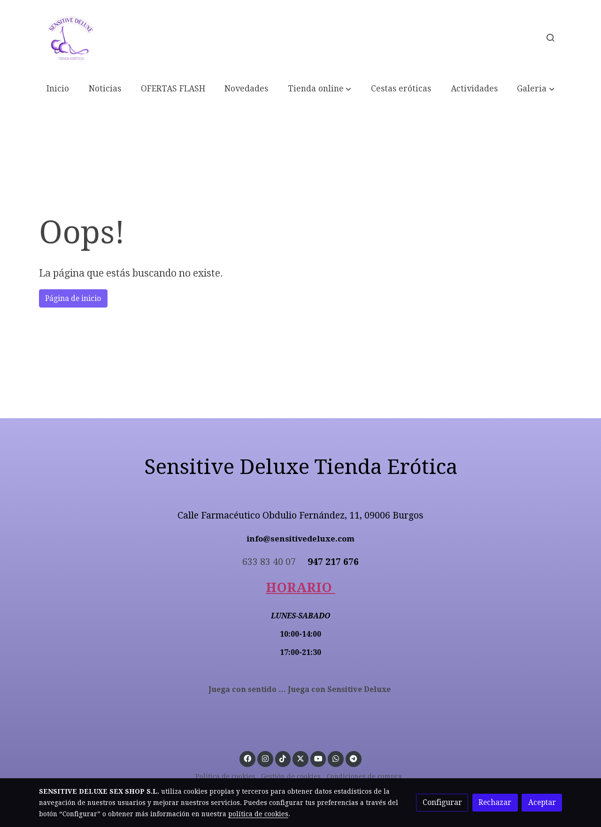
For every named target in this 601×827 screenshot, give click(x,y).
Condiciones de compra (364, 776)
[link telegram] (353, 758)
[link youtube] (318, 758)
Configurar (442, 802)
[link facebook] (247, 758)
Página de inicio (73, 298)
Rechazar (494, 802)
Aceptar (542, 802)
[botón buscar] (550, 37)
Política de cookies (225, 776)
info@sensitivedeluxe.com (300, 538)
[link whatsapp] (336, 758)
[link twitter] (300, 758)
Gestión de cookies (291, 776)
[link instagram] (265, 758)
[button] (319, 89)
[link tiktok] (283, 758)
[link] (71, 37)
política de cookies (258, 814)
